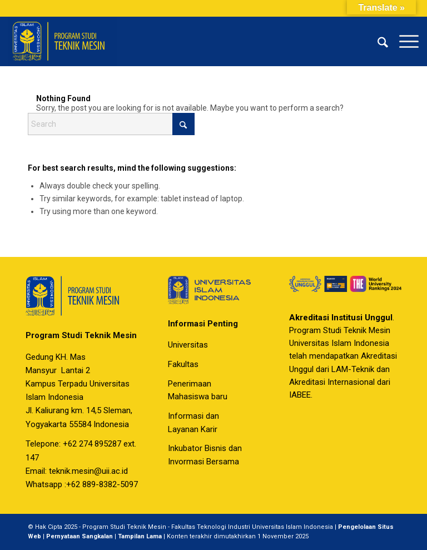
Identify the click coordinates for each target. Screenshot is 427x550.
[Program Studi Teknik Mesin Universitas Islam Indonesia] (62, 41)
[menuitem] (377, 41)
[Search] (377, 41)
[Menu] (403, 41)
